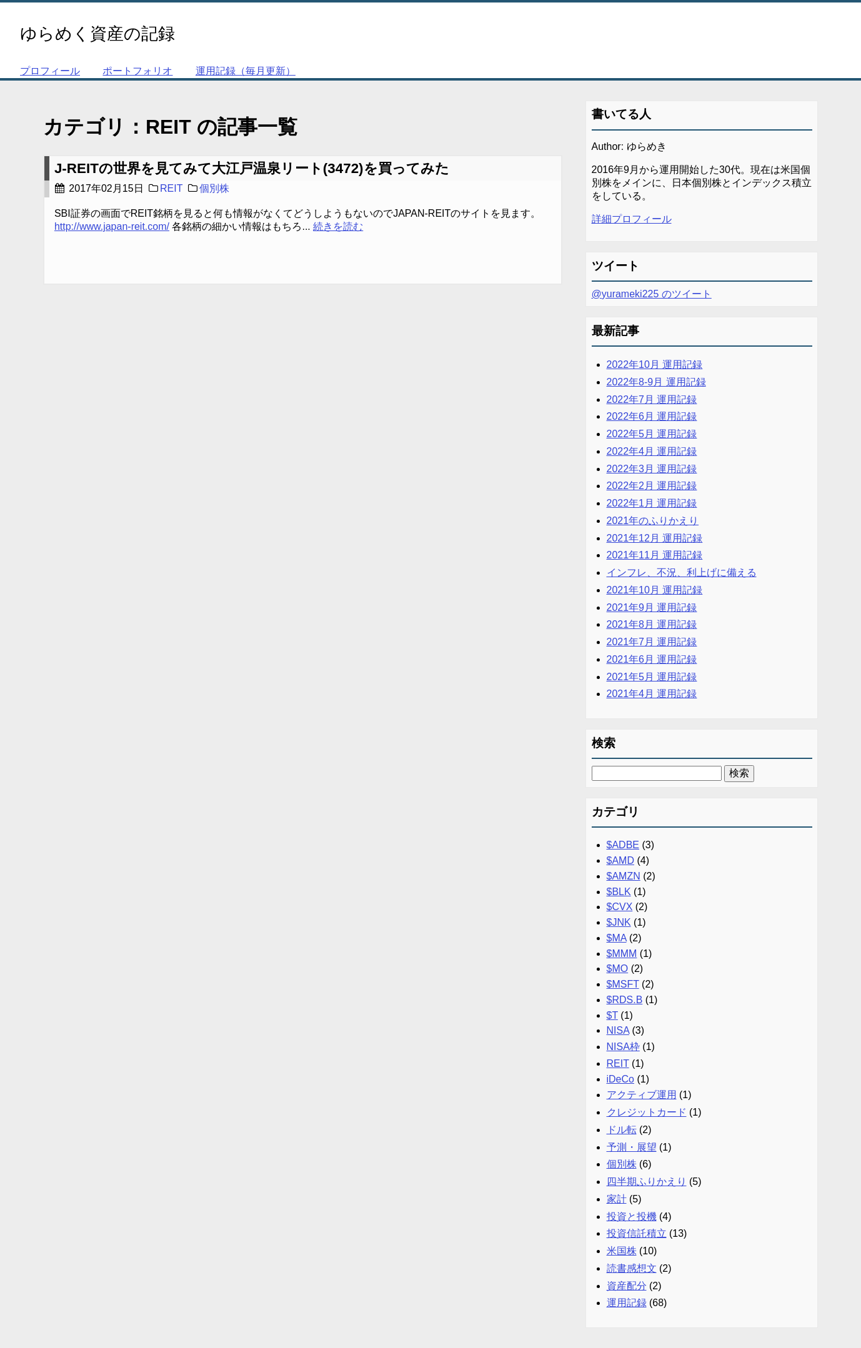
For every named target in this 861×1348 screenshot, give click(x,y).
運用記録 (627, 1302)
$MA (617, 938)
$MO (618, 968)
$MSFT (623, 984)
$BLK (619, 891)
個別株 (214, 188)
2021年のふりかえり (653, 520)
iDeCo (620, 1079)
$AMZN (623, 876)
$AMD (620, 860)
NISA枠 (623, 1046)
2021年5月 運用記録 (652, 677)
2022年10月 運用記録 (655, 364)
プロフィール (50, 71)
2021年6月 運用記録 (652, 659)
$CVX (620, 906)
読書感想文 (632, 1268)
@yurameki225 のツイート (652, 294)
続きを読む (338, 226)
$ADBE (623, 845)
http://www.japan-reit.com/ (111, 226)
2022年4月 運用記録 (652, 451)
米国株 (622, 1251)
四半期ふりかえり (647, 1181)
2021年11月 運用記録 (655, 555)
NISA (618, 1030)
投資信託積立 (637, 1233)
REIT (171, 188)
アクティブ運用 (642, 1094)
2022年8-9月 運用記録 (656, 382)
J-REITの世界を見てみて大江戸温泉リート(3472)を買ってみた (251, 168)
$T (612, 1015)
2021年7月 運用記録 (652, 642)
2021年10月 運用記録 (655, 590)
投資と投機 (632, 1216)
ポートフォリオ (137, 71)
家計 (617, 1199)
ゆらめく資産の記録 (97, 33)
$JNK (619, 922)
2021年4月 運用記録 (652, 693)
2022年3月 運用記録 (652, 468)
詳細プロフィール (632, 219)
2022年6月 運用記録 (652, 416)
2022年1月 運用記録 (652, 503)
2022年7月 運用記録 (652, 399)
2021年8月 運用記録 (652, 624)
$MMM (622, 953)
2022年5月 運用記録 (652, 434)
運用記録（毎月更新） (246, 71)
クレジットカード (647, 1112)
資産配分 (627, 1286)
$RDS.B (625, 999)
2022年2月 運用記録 (652, 485)
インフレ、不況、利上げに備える (682, 572)
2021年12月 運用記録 (655, 538)
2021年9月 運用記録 (652, 607)
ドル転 (622, 1129)
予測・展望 (632, 1147)
